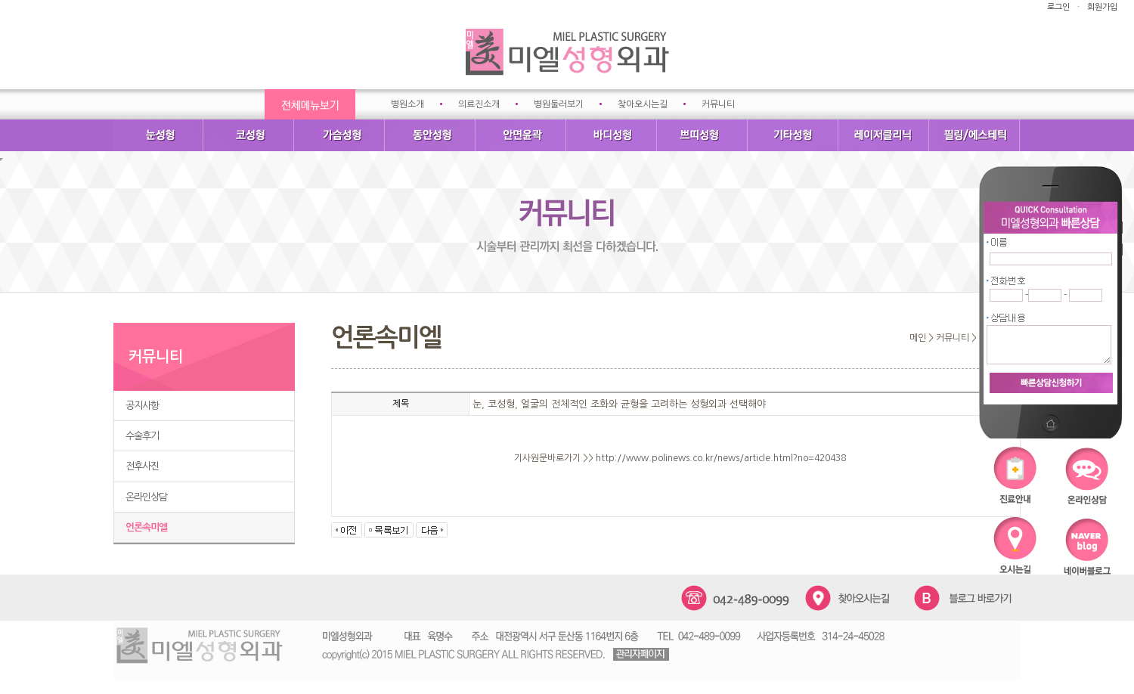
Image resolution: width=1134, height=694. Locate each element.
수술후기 (142, 436)
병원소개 (407, 104)
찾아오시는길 (643, 104)
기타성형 (793, 135)
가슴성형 (340, 135)
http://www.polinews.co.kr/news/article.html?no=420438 (721, 458)
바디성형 (612, 135)
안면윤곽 (521, 135)
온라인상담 (146, 497)
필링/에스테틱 (975, 135)
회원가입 (1102, 7)
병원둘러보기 (559, 104)
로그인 (1058, 7)
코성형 (249, 135)
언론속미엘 (146, 527)
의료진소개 (479, 104)
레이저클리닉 (884, 135)
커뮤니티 (718, 104)
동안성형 (431, 135)
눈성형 (158, 135)
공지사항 (142, 406)
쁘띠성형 (703, 135)
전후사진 (142, 466)
